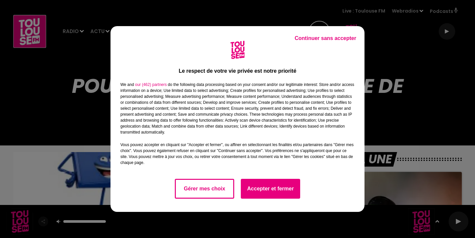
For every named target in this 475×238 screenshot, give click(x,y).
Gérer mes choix (204, 188)
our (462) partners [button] (151, 84)
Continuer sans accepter (325, 38)
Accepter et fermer (270, 188)
